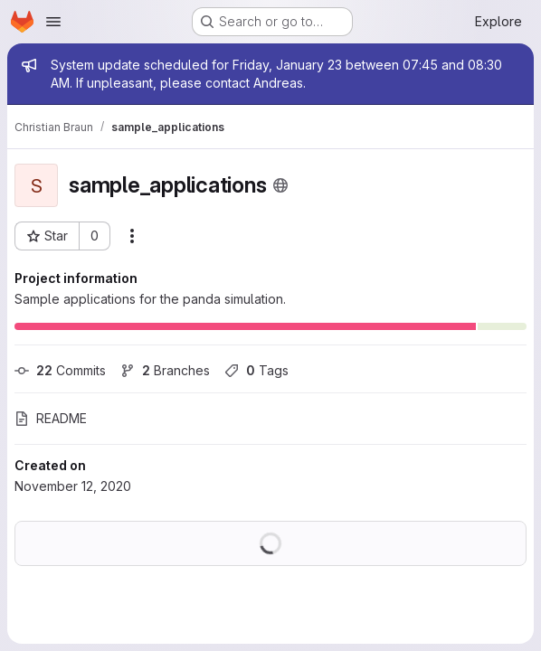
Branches (165, 370)
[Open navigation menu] (53, 21)
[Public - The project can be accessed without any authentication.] (280, 185)
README (50, 418)
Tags (256, 370)
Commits (60, 370)
